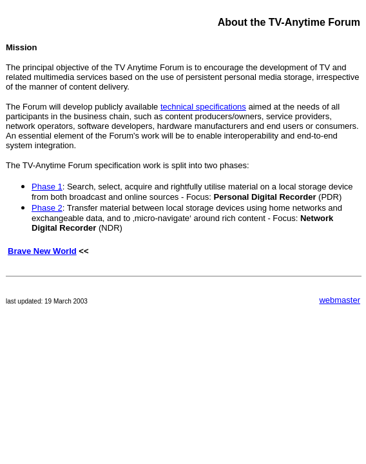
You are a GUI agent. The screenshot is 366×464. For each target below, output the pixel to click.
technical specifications (203, 106)
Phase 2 (47, 208)
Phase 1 (47, 186)
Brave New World (42, 251)
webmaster (339, 300)
